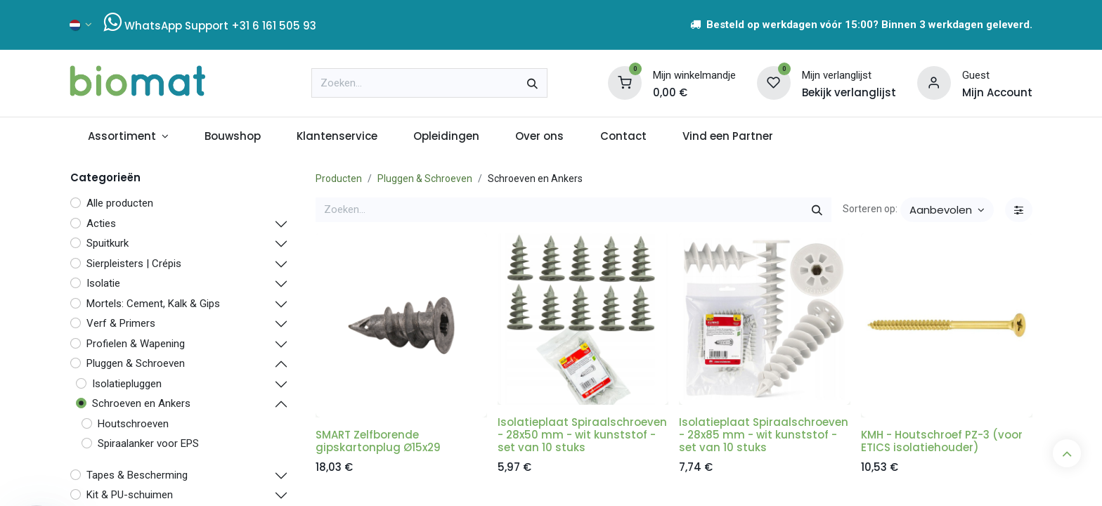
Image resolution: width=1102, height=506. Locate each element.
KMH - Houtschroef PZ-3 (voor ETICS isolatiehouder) (942, 441)
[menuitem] (128, 136)
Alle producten (119, 203)
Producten (339, 178)
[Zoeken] (532, 83)
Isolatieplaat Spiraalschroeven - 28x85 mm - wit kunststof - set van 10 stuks (763, 435)
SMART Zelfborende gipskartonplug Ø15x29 (378, 441)
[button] (947, 209)
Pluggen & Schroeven (424, 178)
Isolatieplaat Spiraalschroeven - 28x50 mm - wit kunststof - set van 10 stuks (582, 435)
